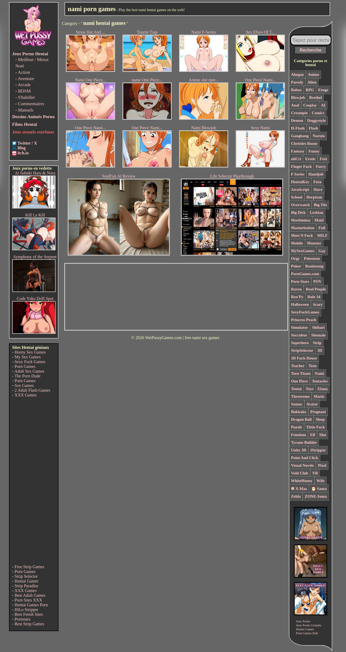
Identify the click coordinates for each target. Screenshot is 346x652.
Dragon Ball (301, 419)
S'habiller (26, 97)
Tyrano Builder (304, 442)
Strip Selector (26, 576)
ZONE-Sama (316, 496)
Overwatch (300, 205)
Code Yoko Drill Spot (35, 298)
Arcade (24, 84)
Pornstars (22, 619)
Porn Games (25, 366)
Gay (322, 251)
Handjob (316, 174)
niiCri (296, 159)
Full (321, 228)
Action (24, 72)
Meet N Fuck (302, 235)
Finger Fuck (301, 166)
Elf (312, 435)
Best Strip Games (29, 624)
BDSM (24, 91)
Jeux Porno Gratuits (308, 625)
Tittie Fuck (315, 427)
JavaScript (300, 189)
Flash (313, 128)
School (296, 197)
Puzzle (296, 427)
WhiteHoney (301, 481)
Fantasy (297, 151)
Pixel (322, 465)
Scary (318, 304)
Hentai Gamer (26, 581)
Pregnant (318, 412)
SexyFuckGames (305, 312)
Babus (296, 90)
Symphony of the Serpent (35, 257)
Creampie (299, 113)
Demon (297, 120)
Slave (317, 189)
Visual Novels (302, 465)
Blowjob (298, 97)
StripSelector (302, 350)
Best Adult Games (30, 595)
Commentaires (31, 103)
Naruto (319, 136)
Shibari (318, 327)
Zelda (296, 496)
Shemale (318, 335)
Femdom (298, 435)
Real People (316, 289)
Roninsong (314, 266)
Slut (322, 435)
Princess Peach (303, 320)
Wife (320, 481)
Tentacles (319, 381)
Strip (317, 343)
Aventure (26, 78)
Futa (317, 182)
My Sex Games (28, 357)
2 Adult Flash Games (32, 390)
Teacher (297, 366)
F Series (297, 174)
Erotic (310, 159)
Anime (313, 74)
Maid (319, 220)
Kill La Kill (35, 215)
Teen (313, 366)
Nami (319, 373)
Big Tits (320, 205)
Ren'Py (297, 297)
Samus (296, 404)
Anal (295, 105)
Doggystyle (316, 120)
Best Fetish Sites (29, 614)
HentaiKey (300, 182)
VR (315, 473)
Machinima (300, 220)
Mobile (297, 243)
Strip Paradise (26, 586)
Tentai (296, 389)
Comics (318, 113)
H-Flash (298, 128)
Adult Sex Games (29, 371)
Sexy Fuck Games (30, 361)
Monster (314, 243)
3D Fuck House (304, 358)
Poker (296, 266)
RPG (310, 90)
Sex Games (24, 385)
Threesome (300, 396)
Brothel (315, 97)
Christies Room (304, 143)
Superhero (300, 343)
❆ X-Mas (299, 489)
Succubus (299, 335)
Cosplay (310, 105)
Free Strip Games (29, 567)
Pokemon (312, 258)
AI (323, 105)
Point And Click (304, 458)
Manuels (26, 110)
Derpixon (314, 197)
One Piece (299, 381)
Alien (311, 82)
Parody (297, 82)
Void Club (299, 473)
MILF (322, 235)
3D (319, 350)
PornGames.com (305, 274)
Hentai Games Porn (31, 605)
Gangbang (300, 136)
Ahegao (297, 74)
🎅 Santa (319, 489)
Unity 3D (298, 450)
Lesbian (316, 212)
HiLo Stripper (26, 609)
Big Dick (298, 212)
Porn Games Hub (307, 633)
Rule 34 (313, 297)
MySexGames (302, 251)
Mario (319, 396)
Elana (323, 389)
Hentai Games (305, 629)
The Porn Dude (27, 376)
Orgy (295, 258)
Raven (296, 289)
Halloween (300, 304)
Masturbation (302, 228)
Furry (321, 166)
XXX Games (26, 395)
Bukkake (298, 412)
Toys (309, 389)
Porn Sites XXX (28, 600)
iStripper (318, 450)
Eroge (323, 90)
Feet (323, 159)
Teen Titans (301, 373)
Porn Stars (300, 281)
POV (317, 281)
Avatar (312, 404)
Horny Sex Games (30, 352)
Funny (314, 151)
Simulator (299, 327)
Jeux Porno (303, 621)
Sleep (320, 419)
